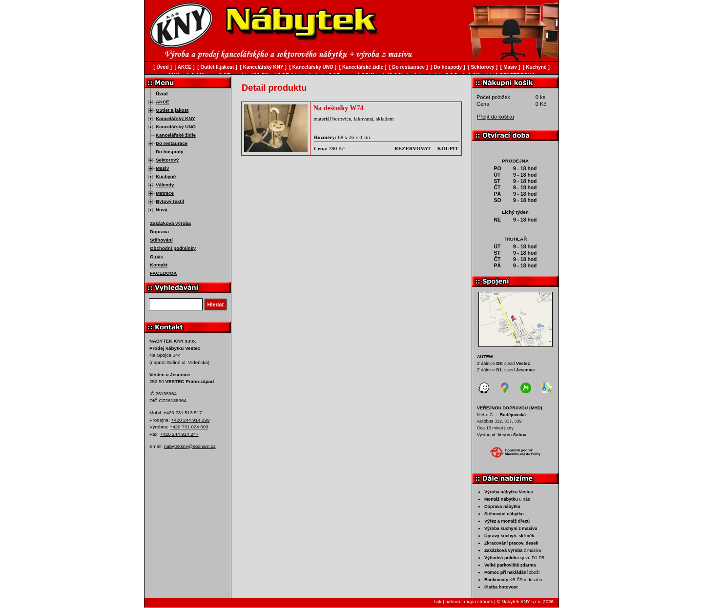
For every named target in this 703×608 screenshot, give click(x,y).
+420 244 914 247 (179, 434)
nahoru (452, 601)
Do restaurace (171, 143)
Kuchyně (166, 176)
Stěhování (161, 240)
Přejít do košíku (495, 117)
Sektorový (167, 159)
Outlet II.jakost (172, 110)
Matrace (165, 193)
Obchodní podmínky (173, 248)
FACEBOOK (163, 273)
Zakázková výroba (170, 223)
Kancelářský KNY (175, 118)
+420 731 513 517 (183, 412)
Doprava (159, 231)
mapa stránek (478, 601)
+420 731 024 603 (189, 426)
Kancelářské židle (176, 135)
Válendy (165, 184)
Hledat (215, 304)
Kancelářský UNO (176, 126)
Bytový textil (170, 201)
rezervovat (412, 148)
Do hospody (169, 151)
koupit (447, 148)
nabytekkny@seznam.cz (190, 446)
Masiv (162, 168)
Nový (161, 209)
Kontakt (158, 264)
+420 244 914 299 (190, 420)
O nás (156, 256)
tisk (438, 601)
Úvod (161, 93)
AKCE (162, 101)
